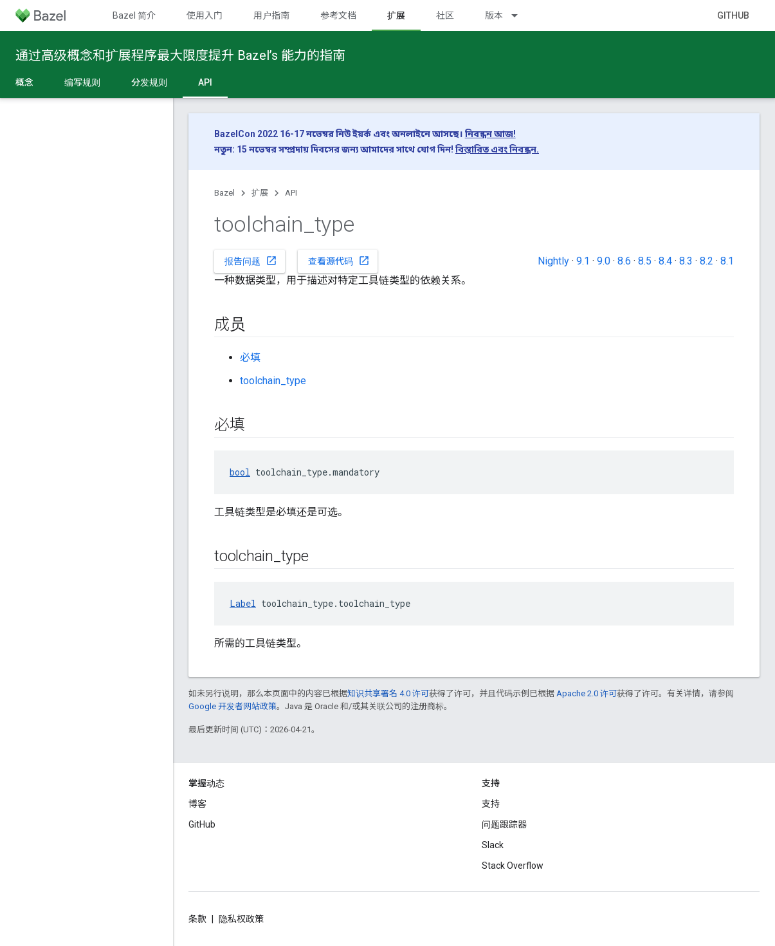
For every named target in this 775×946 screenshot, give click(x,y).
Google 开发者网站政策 (232, 706)
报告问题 (250, 260)
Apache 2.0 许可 (586, 693)
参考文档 (338, 15)
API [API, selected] (205, 82)
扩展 (259, 193)
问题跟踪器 (504, 824)
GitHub (733, 15)
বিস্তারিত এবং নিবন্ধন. (497, 149)
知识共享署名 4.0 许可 (388, 693)
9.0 (603, 261)
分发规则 (149, 82)
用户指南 (271, 15)
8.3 (686, 261)
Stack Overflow (512, 865)
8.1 (727, 261)
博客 (197, 804)
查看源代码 (339, 260)
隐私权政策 (241, 919)
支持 (491, 804)
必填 (250, 357)
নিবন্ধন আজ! (490, 134)
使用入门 (205, 15)
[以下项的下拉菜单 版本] (520, 15)
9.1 (583, 261)
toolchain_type (273, 381)
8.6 (624, 261)
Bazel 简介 (134, 15)
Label (243, 603)
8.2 (706, 261)
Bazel (224, 193)
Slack (493, 845)
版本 (494, 15)
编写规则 (82, 82)
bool (240, 472)
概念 (24, 82)
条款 (197, 919)
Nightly (553, 261)
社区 (445, 15)
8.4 (665, 261)
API (291, 193)
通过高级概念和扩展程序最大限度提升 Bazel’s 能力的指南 (180, 55)
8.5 (645, 261)
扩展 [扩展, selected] (396, 15)
